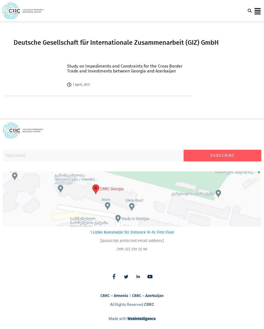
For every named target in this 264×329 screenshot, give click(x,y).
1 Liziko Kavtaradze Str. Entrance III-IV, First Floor (132, 232)
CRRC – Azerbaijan (148, 295)
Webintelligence (141, 319)
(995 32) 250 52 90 (132, 249)
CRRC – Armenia (114, 295)
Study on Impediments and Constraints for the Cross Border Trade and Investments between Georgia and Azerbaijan (125, 68)
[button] (249, 11)
